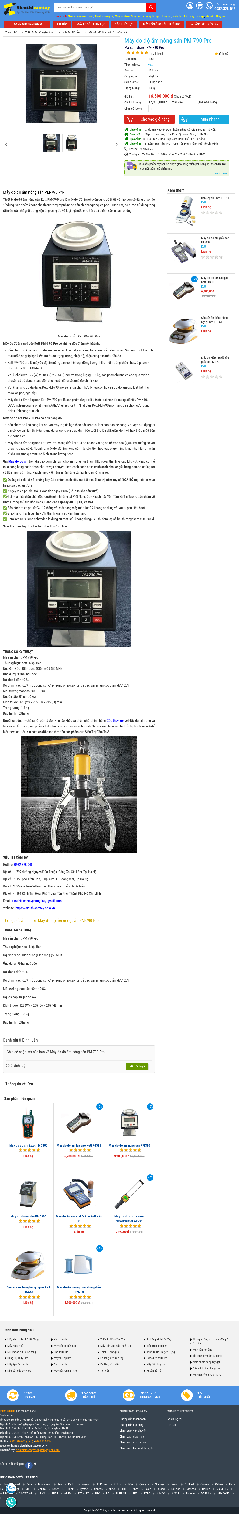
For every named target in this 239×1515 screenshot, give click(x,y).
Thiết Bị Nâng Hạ (110, 1352)
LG (107, 1493)
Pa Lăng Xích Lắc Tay (159, 1339)
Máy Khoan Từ (15, 1345)
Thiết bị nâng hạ (104, 16)
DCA (130, 1484)
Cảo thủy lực (61, 1352)
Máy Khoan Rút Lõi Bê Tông (23, 1339)
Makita (41, 1489)
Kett (150, 64)
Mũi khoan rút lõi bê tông (21, 1352)
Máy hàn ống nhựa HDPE (207, 1374)
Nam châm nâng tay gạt (206, 1362)
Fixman (190, 1493)
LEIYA (42, 1493)
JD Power (102, 1484)
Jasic (148, 1489)
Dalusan (175, 1489)
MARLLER (222, 1489)
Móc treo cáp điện (157, 1345)
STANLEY (83, 1493)
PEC (97, 1493)
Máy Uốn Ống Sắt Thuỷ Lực (115, 1345)
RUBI (28, 1489)
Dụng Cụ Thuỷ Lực (17, 1358)
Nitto (112, 1489)
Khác (135, 1489)
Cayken (204, 1484)
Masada (191, 1489)
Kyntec (84, 1489)
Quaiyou (144, 1484)
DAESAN (206, 1493)
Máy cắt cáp (196, 16)
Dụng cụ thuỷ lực (161, 16)
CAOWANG (25, 1493)
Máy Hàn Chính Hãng (65, 1370)
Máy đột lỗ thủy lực (65, 1345)
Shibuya (159, 1484)
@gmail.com (52, 1450)
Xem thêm (221, 173)
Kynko (71, 1484)
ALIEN (67, 1493)
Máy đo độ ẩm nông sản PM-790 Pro (34, 192)
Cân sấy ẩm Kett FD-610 (214, 198)
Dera (29, 1484)
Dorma (206, 1489)
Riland (161, 1489)
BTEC (147, 1493)
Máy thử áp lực (62, 1358)
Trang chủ (12, 32)
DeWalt (175, 1493)
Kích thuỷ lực (180, 16)
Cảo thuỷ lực (115, 721)
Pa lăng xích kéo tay (111, 1358)
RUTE (55, 1493)
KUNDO (160, 1493)
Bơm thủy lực (61, 1364)
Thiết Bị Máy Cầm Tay (112, 1339)
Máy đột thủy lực (215, 16)
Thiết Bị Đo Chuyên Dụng (40, 32)
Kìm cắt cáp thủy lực (19, 1370)
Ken (59, 1484)
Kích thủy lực (61, 1339)
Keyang (86, 1484)
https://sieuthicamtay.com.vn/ (29, 1446)
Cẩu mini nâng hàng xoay (207, 1368)
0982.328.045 (7, 1411)
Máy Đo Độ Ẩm (72, 32)
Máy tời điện (122, 16)
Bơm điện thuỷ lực (157, 1358)
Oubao (219, 1484)
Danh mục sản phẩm (27, 24)
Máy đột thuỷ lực (156, 1364)
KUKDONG (224, 1493)
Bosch (55, 1489)
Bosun (174, 1484)
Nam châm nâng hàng (80, 16)
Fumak (70, 1489)
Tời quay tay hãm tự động (207, 1355)
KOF (123, 1489)
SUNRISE (121, 1493)
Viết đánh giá (137, 1066)
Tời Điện (104, 1370)
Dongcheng (44, 1484)
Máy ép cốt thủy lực (18, 1364)
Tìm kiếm (151, 7)
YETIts (118, 1484)
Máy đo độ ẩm (19, 461)
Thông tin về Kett (20, 1083)
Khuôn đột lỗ (154, 1370)
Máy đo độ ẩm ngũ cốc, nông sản (109, 32)
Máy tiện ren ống (141, 16)
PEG (135, 1493)
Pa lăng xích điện (110, 1364)
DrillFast (189, 1484)
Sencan (98, 1489)
